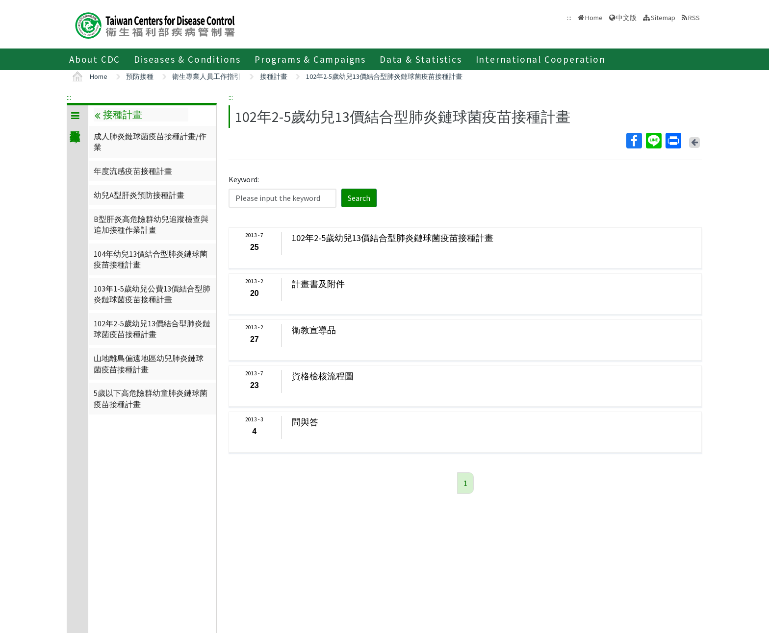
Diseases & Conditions (187, 59)
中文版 (626, 18)
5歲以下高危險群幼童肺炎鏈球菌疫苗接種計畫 (150, 398)
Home (594, 17)
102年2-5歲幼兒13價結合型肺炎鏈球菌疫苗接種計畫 (384, 76)
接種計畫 (273, 76)
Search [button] (359, 198)
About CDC (94, 59)
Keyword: (244, 179)
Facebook (633, 140)
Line (653, 140)
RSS (694, 17)
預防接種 (140, 76)
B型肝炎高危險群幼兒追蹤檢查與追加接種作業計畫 (151, 224)
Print (673, 140)
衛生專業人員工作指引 (206, 76)
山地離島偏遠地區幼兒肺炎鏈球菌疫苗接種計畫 (149, 363)
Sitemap (663, 17)
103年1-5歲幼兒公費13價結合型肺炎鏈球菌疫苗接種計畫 (152, 294)
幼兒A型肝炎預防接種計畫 (139, 195)
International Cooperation (541, 59)
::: (69, 97)
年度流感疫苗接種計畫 (133, 171)
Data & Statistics (421, 59)
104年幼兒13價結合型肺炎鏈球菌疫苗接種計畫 (150, 259)
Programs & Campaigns (310, 59)
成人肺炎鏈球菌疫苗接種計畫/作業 (150, 141)
